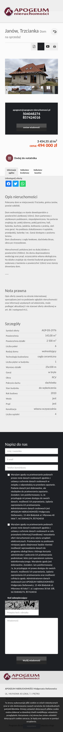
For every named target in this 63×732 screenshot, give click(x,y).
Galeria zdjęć (40, 46)
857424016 (31, 117)
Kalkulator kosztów (38, 171)
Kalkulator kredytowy (24, 171)
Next (56, 90)
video (47, 46)
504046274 (31, 113)
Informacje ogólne (11, 171)
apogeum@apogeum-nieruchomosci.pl (31, 110)
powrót (54, 31)
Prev (6, 90)
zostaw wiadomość (31, 127)
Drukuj (54, 46)
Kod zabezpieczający (17, 597)
